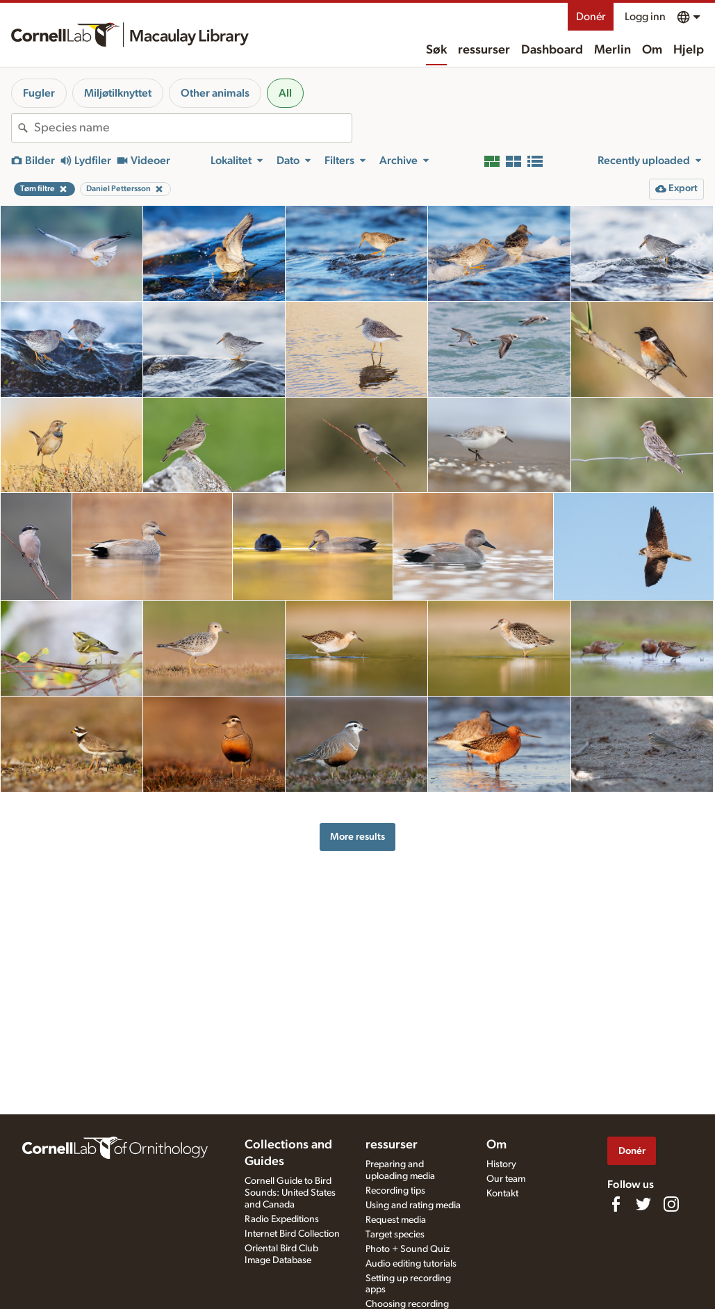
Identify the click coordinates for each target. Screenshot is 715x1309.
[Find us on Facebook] (615, 1204)
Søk (436, 50)
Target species (395, 1234)
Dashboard (552, 50)
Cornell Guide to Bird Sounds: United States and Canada (290, 1193)
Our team (505, 1179)
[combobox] (193, 128)
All (285, 93)
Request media (395, 1220)
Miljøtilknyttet (117, 93)
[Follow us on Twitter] (643, 1204)
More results (357, 836)
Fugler (39, 93)
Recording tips (395, 1191)
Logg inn (645, 16)
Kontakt (502, 1193)
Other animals (215, 93)
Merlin (612, 50)
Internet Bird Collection (292, 1234)
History (501, 1164)
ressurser (484, 50)
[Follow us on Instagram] (671, 1204)
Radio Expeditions (282, 1219)
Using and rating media (413, 1205)
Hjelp (688, 50)
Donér (590, 16)
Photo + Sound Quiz (407, 1249)
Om (652, 50)
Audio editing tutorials (411, 1264)
